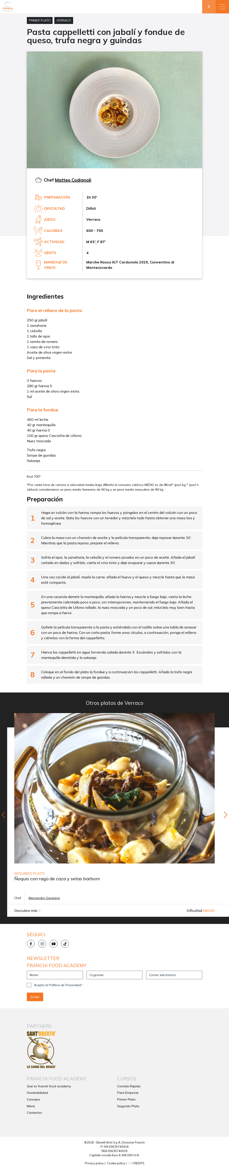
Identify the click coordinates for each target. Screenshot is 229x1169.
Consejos (33, 1099)
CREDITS (136, 1163)
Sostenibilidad (37, 1093)
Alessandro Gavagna (44, 898)
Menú (31, 1106)
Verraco (63, 20)
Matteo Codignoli (73, 180)
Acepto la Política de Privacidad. (58, 985)
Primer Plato (40, 20)
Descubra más (27, 910)
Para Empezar (128, 1093)
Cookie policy (116, 1163)
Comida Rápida (128, 1086)
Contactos (34, 1113)
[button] (222, 6)
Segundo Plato (128, 1106)
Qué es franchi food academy (49, 1086)
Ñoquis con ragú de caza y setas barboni (57, 878)
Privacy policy (94, 1163)
